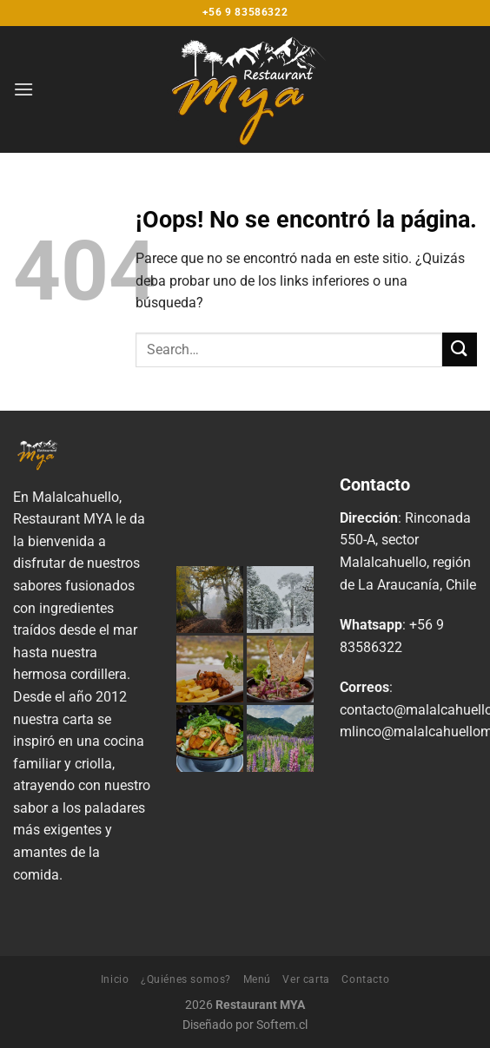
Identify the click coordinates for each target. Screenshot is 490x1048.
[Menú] (23, 89)
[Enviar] (459, 349)
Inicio (115, 979)
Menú (257, 979)
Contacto (365, 979)
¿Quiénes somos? (186, 979)
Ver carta (306, 979)
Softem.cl (282, 1025)
